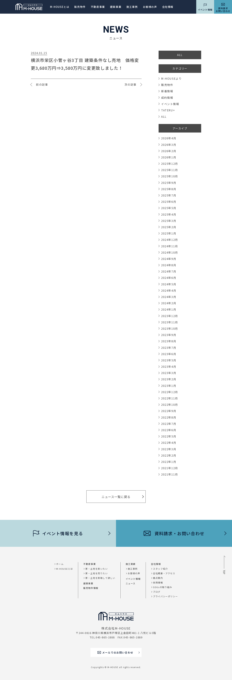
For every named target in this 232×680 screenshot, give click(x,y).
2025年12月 (169, 164)
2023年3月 (168, 373)
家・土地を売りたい (96, 573)
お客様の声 (134, 573)
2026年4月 (168, 138)
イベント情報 (170, 104)
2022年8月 (168, 417)
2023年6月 (168, 354)
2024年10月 (169, 252)
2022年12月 (169, 392)
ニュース (130, 583)
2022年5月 (168, 436)
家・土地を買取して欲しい (100, 578)
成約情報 (167, 98)
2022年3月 (168, 449)
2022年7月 (168, 424)
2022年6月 (168, 430)
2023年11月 (169, 322)
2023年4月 (168, 366)
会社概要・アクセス (164, 573)
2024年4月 (168, 290)
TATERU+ (168, 110)
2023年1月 (168, 386)
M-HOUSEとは (59, 7)
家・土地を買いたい (96, 568)
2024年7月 (168, 271)
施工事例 (132, 7)
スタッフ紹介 (160, 568)
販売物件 (80, 7)
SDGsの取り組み (162, 587)
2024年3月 (168, 297)
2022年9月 (168, 411)
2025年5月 (168, 208)
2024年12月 (169, 240)
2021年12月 (169, 468)
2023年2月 (168, 379)
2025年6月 (168, 202)
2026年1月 (168, 157)
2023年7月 (168, 348)
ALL (180, 55)
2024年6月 (168, 278)
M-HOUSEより (171, 78)
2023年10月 (169, 328)
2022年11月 (169, 398)
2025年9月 (168, 183)
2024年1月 (168, 309)
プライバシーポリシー (165, 596)
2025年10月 (169, 176)
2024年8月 (168, 265)
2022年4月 (168, 443)
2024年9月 (168, 259)
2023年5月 (168, 360)
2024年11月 (169, 246)
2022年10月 (169, 405)
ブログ (156, 591)
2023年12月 (169, 316)
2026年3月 (168, 145)
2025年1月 (168, 233)
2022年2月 (168, 455)
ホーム (60, 564)
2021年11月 (169, 474)
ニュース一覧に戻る (116, 496)
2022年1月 (168, 462)
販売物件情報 (90, 588)
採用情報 (158, 582)
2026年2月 (168, 151)
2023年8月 (168, 341)
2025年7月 (168, 195)
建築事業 (115, 7)
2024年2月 (168, 303)
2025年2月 (168, 227)
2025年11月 (169, 170)
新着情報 (167, 91)
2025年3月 (168, 221)
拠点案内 (158, 578)
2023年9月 (168, 335)
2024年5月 (168, 284)
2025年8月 (168, 189)
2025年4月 (168, 214)
